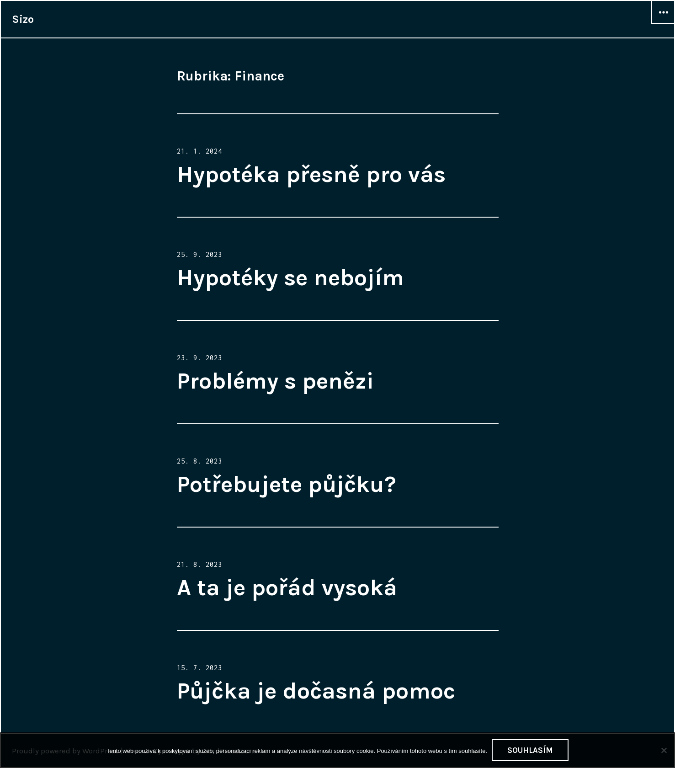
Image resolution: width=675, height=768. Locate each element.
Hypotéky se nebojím (290, 277)
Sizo (23, 19)
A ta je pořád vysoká (287, 587)
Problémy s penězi (275, 381)
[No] (663, 750)
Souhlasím (530, 750)
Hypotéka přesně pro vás (311, 174)
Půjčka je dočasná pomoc (316, 690)
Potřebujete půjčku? (286, 484)
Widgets (663, 23)
